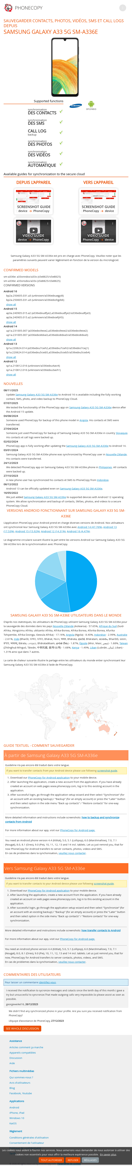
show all (11, 304)
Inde (16, 639)
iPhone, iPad (16, 1112)
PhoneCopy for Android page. (77, 830)
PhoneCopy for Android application (49, 777)
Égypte (83, 643)
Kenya (75, 647)
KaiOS (12, 1123)
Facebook (15, 1093)
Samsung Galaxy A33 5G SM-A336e (36, 394)
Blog (12, 1088)
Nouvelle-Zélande (116, 454)
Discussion (15, 1058)
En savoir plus (108, 1154)
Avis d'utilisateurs (19, 1082)
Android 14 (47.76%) (90, 527)
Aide (12, 1063)
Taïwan (123, 643)
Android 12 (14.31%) (53, 531)
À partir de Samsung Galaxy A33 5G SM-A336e (33, 201)
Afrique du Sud (108, 626)
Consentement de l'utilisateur (26, 1142)
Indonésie (102, 480)
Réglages (90, 1160)
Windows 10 (16, 1118)
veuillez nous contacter (72, 853)
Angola (84, 420)
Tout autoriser (51, 1160)
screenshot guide (107, 770)
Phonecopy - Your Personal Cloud (23, 8)
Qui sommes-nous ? (21, 1077)
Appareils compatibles (22, 1052)
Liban (93, 647)
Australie (122, 634)
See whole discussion (22, 1028)
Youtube (27, 1093)
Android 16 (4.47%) (78, 531)
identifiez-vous (47, 982)
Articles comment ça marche (26, 1047)
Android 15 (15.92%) (27, 531)
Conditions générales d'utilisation (29, 1137)
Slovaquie (121, 433)
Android (14, 1107)
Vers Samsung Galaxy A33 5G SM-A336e (98, 201)
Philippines (105, 467)
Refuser (73, 1160)
